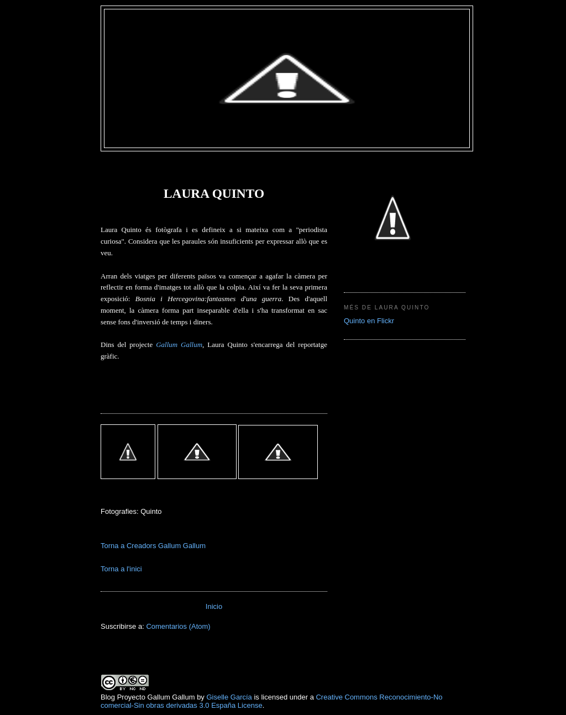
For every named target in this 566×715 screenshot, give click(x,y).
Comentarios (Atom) (178, 626)
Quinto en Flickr (369, 321)
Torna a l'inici (121, 569)
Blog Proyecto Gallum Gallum (148, 697)
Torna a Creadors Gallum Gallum (153, 545)
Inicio (214, 606)
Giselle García (228, 697)
